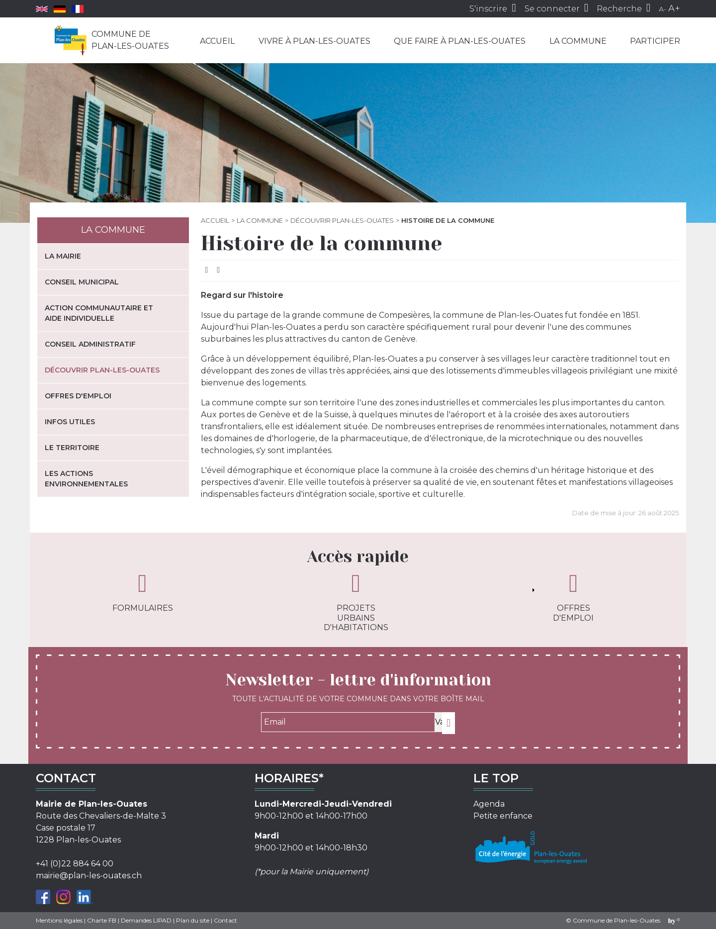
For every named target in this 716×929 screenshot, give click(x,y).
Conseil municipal (82, 282)
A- (662, 8)
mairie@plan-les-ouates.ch (89, 875)
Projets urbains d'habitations (356, 601)
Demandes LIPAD (146, 920)
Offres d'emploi (78, 395)
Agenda (489, 804)
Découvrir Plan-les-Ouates (342, 220)
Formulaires (142, 592)
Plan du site (192, 920)
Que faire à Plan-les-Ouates (460, 41)
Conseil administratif (90, 344)
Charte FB (101, 920)
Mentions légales (59, 920)
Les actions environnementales (86, 478)
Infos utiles (70, 421)
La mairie (63, 256)
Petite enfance (503, 816)
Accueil (217, 41)
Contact (225, 920)
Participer (655, 41)
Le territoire (72, 447)
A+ (674, 8)
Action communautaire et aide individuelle (99, 313)
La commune (578, 41)
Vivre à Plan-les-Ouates (314, 41)
